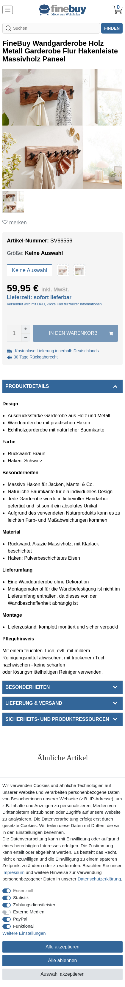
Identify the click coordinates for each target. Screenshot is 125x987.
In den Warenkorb (81, 333)
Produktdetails (27, 386)
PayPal (20, 918)
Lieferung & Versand (33, 703)
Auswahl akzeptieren (62, 974)
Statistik (21, 897)
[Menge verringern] (25, 337)
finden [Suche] (112, 28)
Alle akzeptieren (62, 946)
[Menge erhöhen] (25, 329)
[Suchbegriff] (51, 28)
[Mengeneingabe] (14, 333)
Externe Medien (28, 911)
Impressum (13, 872)
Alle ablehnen (62, 960)
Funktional (23, 926)
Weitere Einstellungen (24, 933)
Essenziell (23, 890)
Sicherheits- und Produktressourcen (57, 719)
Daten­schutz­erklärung (99, 878)
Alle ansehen (62, 769)
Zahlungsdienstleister (34, 904)
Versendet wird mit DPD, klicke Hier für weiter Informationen (54, 304)
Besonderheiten (27, 687)
